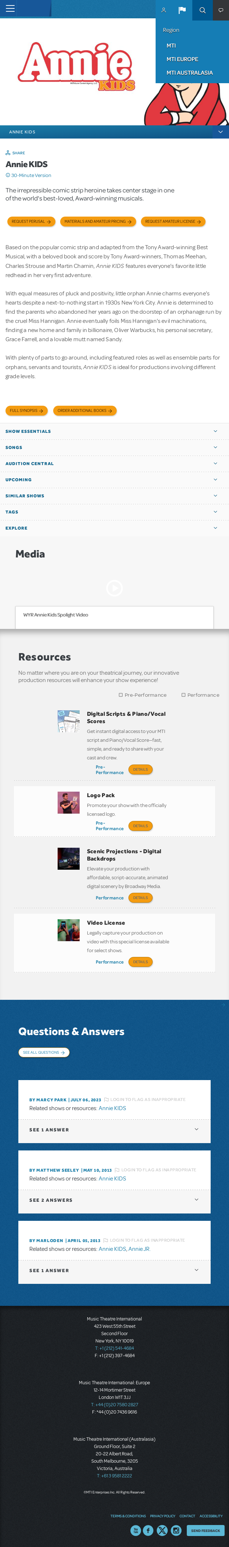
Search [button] (202, 10)
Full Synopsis (23, 410)
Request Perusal (28, 221)
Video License (106, 922)
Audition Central (30, 463)
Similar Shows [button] (25, 495)
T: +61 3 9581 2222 (114, 1476)
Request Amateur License (170, 221)
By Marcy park (47, 1099)
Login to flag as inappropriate (148, 1099)
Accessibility (211, 1516)
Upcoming (19, 479)
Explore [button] (17, 528)
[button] (182, 10)
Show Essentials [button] (28, 431)
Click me (8, 175)
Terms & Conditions (128, 1516)
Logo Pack (101, 795)
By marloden (46, 1240)
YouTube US (135, 1530)
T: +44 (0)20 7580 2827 (114, 1405)
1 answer (49, 1129)
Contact (187, 1516)
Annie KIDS (112, 1108)
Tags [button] (12, 512)
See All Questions (41, 1052)
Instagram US (176, 1530)
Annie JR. (139, 1249)
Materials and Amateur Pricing (95, 221)
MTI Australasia (190, 72)
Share (18, 152)
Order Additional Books (82, 410)
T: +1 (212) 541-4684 (114, 1348)
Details (140, 769)
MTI (171, 45)
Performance (203, 695)
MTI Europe (182, 59)
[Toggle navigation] (8, 8)
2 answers (51, 1200)
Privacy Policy (162, 1516)
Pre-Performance (146, 695)
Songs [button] (14, 447)
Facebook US (148, 1530)
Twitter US (162, 1530)
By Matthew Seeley (54, 1170)
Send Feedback (205, 1530)
